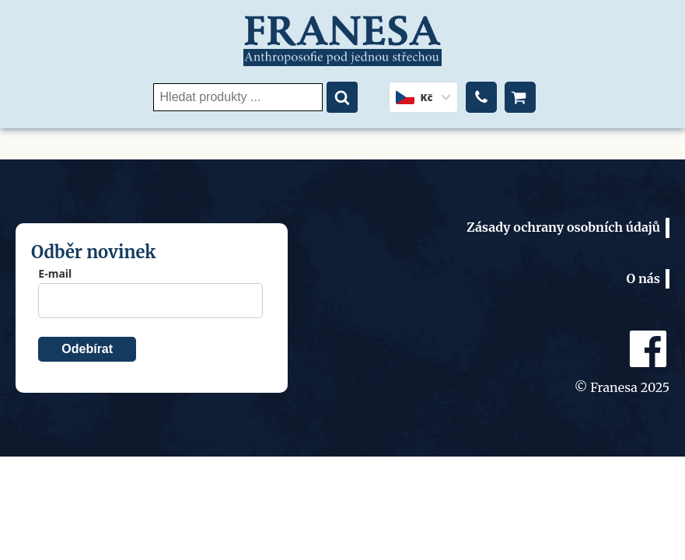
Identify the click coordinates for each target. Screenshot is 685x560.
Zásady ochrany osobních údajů (563, 227)
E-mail (55, 273)
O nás (643, 278)
